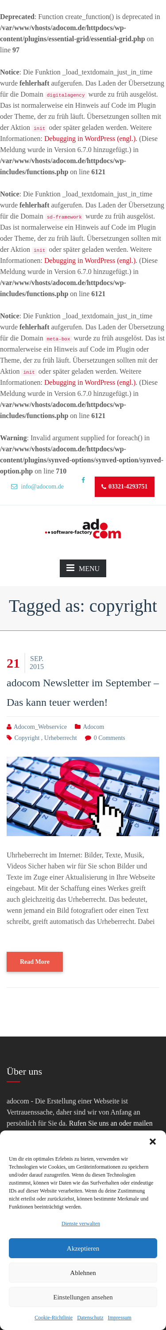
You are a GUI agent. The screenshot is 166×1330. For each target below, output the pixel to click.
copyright (27, 738)
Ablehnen (83, 1272)
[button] (152, 1141)
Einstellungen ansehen (83, 1297)
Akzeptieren (83, 1248)
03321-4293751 (124, 487)
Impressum (119, 1317)
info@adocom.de (37, 486)
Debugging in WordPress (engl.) (89, 138)
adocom (93, 727)
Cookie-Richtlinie (54, 1317)
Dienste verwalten (81, 1223)
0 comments (109, 738)
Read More (35, 961)
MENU (83, 567)
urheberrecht (60, 738)
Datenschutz (90, 1317)
